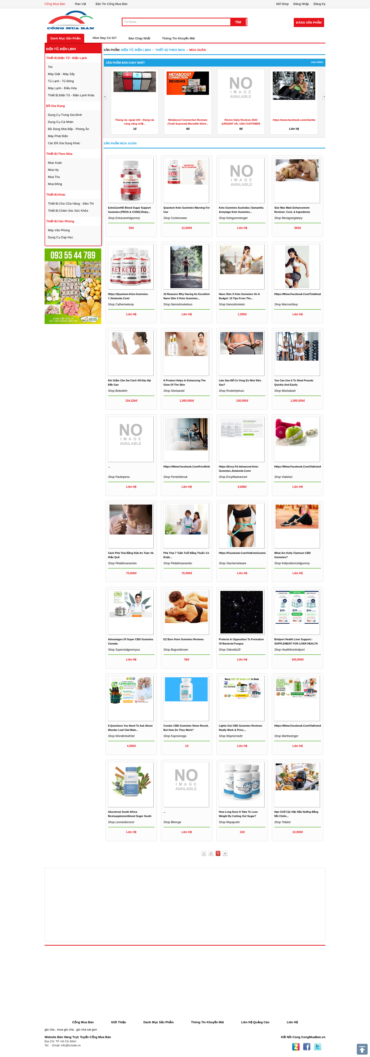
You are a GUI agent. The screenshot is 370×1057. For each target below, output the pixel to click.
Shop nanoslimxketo (232, 304)
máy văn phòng (59, 230)
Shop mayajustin (229, 822)
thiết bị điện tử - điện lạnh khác (71, 95)
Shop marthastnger (286, 736)
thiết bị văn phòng (60, 221)
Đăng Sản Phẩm (309, 22)
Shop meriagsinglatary (288, 218)
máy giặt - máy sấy (61, 74)
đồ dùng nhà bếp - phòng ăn (68, 129)
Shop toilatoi (282, 822)
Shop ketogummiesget (233, 218)
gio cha (50, 1029)
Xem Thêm (317, 62)
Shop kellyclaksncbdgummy (292, 563)
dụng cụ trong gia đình (65, 115)
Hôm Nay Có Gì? (104, 38)
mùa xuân (55, 162)
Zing (296, 1047)
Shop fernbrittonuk (176, 477)
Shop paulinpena (119, 477)
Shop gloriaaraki (174, 390)
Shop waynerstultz (231, 736)
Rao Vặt (80, 4)
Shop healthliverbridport (289, 649)
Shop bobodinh (117, 390)
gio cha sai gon (86, 1029)
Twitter (317, 1047)
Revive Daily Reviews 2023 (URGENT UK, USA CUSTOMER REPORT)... (241, 123)
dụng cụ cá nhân (60, 122)
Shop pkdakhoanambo (122, 563)
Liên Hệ (292, 1022)
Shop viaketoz (283, 477)
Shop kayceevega (175, 736)
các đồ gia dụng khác (64, 143)
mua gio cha (65, 1029)
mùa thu (54, 177)
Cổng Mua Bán (55, 4)
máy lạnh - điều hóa (62, 88)
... (109, 466)
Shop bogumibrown (176, 649)
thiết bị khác (56, 194)
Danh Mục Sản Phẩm (65, 38)
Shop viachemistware (232, 563)
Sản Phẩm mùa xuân (120, 143)
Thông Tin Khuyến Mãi (178, 38)
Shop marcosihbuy (286, 304)
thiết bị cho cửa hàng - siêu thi (71, 203)
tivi (50, 67)
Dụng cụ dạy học (60, 237)
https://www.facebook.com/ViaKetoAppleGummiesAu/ (308, 466)
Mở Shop (282, 4)
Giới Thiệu (118, 1022)
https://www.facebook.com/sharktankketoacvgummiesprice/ (310, 119)
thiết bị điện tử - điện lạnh (66, 58)
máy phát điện (58, 136)
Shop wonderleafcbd (121, 736)
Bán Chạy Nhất (139, 38)
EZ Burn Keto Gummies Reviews (184, 639)
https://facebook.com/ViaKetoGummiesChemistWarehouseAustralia (261, 553)
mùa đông (55, 184)
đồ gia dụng (55, 106)
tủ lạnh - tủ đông (61, 81)
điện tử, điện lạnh (61, 49)
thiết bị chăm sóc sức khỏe (68, 210)
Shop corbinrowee (175, 218)
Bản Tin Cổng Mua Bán (111, 4)
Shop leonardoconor (121, 822)
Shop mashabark (285, 390)
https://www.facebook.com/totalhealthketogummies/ (307, 294)
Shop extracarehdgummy (124, 218)
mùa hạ (53, 170)
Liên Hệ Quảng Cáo (255, 1022)
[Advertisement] (80, 395)
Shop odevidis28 (229, 649)
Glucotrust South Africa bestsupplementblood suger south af (129, 816)
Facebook (307, 1047)
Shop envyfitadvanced (233, 477)
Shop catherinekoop (121, 304)
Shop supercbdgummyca (124, 649)
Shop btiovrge (172, 822)
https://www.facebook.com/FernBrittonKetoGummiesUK (199, 466)
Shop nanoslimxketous (178, 304)
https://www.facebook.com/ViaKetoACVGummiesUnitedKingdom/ (315, 725)
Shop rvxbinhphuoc (231, 390)
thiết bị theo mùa (59, 154)
